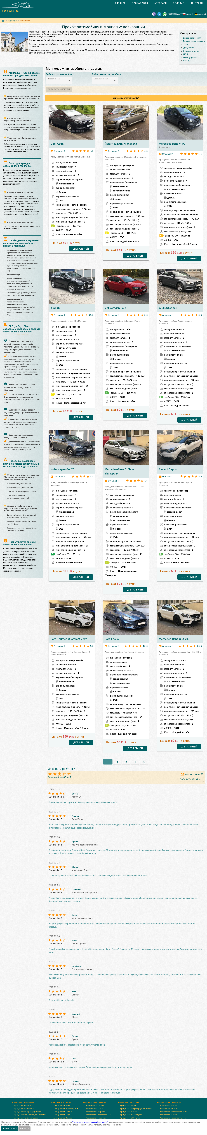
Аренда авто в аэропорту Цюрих (173, 1118)
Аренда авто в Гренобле (96, 1118)
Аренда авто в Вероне (62, 1118)
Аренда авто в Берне (168, 1105)
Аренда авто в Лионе (94, 1109)
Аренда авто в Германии (23, 1102)
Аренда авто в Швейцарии (169, 1102)
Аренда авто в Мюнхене (24, 1109)
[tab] (120, 3)
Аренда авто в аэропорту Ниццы (99, 1115)
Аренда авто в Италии (61, 1102)
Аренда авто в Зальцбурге (131, 1115)
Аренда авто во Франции (94, 1102)
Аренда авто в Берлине (23, 1105)
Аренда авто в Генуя (61, 1115)
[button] (59, 80)
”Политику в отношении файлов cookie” (90, 1122)
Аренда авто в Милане (62, 1112)
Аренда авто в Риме (61, 1105)
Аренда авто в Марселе (95, 1112)
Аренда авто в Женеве (169, 1109)
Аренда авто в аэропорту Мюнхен (28, 1112)
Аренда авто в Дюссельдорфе (26, 1118)
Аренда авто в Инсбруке (130, 1118)
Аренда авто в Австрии (128, 1102)
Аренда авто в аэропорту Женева (173, 1112)
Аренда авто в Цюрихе (169, 1115)
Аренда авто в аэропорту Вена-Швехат (136, 1109)
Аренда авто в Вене (128, 1105)
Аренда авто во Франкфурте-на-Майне (30, 1115)
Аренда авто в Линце (128, 1112)
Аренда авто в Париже (95, 1105)
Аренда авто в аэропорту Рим (65, 1109)
